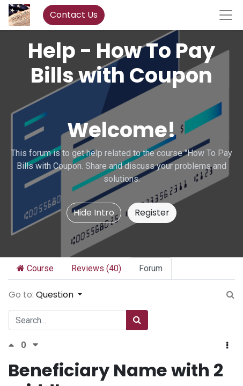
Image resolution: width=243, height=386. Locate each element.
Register (152, 212)
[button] (227, 346)
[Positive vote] (14, 345)
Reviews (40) (96, 268)
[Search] (137, 320)
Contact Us (74, 15)
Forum (151, 268)
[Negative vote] (35, 345)
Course (35, 268)
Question (56, 294)
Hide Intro (93, 212)
